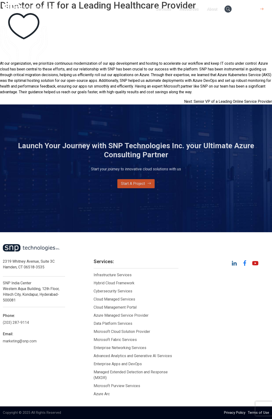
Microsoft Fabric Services (115, 339)
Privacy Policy (234, 412)
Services (163, 9)
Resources (188, 9)
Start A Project (136, 184)
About (212, 9)
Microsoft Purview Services (117, 386)
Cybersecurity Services (113, 291)
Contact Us (251, 9)
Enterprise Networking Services (120, 347)
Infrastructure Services (113, 275)
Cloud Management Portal (115, 307)
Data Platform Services (113, 323)
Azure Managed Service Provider (121, 315)
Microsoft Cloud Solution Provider (122, 331)
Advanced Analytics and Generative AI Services (133, 356)
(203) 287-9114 (16, 322)
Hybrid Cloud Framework (114, 283)
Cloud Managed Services (114, 299)
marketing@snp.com (20, 341)
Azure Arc (102, 394)
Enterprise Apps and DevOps (118, 364)
